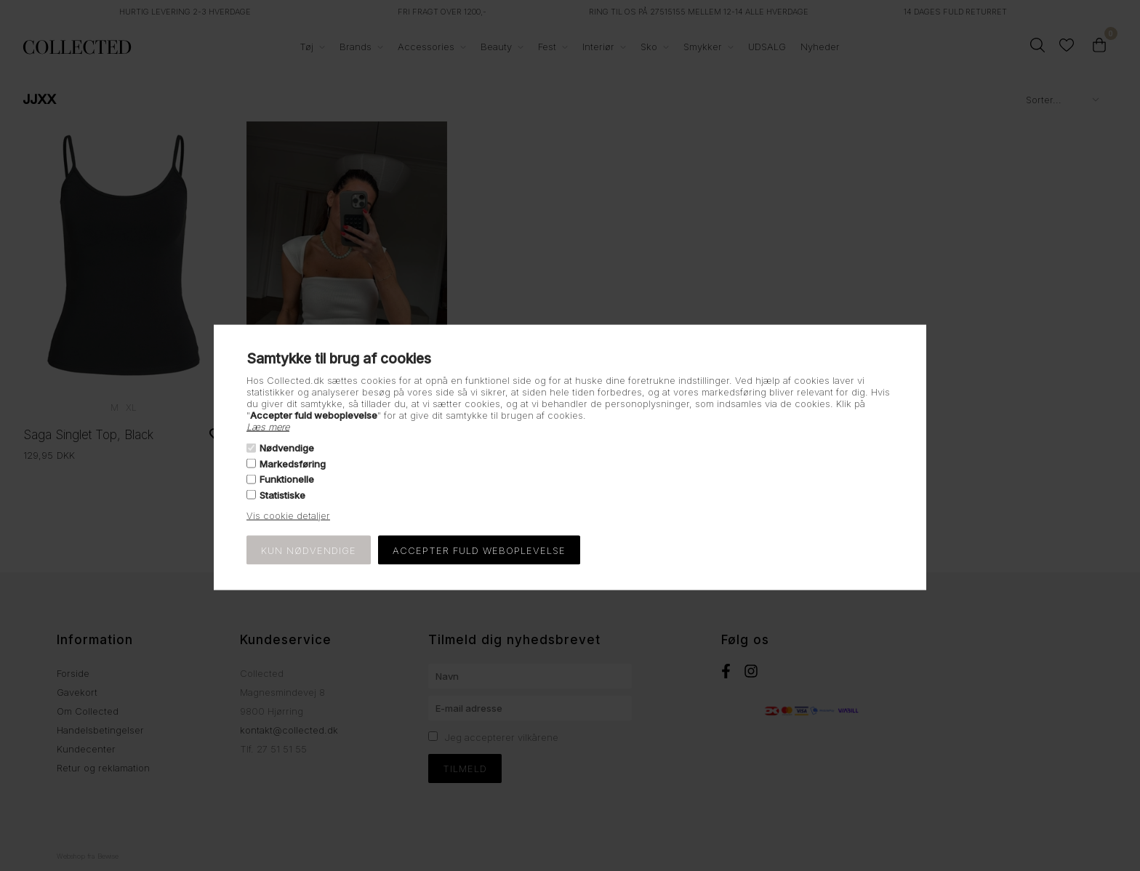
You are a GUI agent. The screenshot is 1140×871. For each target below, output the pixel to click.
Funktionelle (287, 479)
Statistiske (282, 494)
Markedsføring (293, 464)
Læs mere (267, 427)
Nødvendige (287, 448)
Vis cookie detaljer (288, 515)
